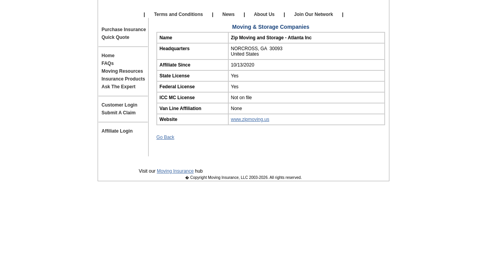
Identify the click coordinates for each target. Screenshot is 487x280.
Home (108, 55)
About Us (264, 14)
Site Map (335, 160)
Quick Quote (115, 37)
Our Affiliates (181, 7)
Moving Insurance (175, 171)
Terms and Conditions (178, 14)
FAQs (108, 63)
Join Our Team (294, 160)
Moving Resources (122, 71)
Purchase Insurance (124, 29)
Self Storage (242, 7)
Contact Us (249, 160)
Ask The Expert (118, 86)
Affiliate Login (304, 7)
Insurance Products (123, 79)
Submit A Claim (119, 113)
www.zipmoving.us (250, 119)
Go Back (165, 137)
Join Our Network (313, 14)
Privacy (150, 160)
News (228, 14)
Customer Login (119, 105)
